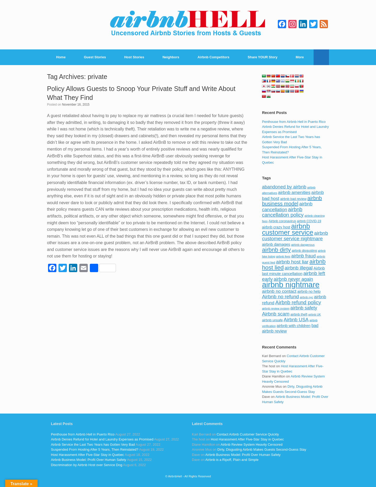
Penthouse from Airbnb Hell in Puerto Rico (294, 122)
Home (61, 57)
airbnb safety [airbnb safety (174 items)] (303, 308)
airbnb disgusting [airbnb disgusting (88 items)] (304, 251)
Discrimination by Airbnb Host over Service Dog (86, 465)
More (300, 57)
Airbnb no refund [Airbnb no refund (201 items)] (280, 296)
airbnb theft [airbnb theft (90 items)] (298, 314)
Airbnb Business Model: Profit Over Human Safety (88, 460)
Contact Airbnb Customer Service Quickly (248, 434)
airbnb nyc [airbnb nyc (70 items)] (306, 297)
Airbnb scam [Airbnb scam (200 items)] (275, 314)
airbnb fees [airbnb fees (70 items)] (283, 256)
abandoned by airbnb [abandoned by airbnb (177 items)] (284, 187)
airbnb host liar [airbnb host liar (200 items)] (292, 262)
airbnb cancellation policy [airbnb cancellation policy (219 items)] (282, 212)
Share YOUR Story (263, 57)
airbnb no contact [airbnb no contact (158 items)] (279, 291)
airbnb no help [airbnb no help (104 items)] (309, 291)
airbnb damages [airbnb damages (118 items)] (276, 244)
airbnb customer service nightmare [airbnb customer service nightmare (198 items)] (295, 236)
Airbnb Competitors (214, 57)
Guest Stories (95, 57)
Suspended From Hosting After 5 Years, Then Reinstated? (94, 449)
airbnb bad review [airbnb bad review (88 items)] (293, 199)
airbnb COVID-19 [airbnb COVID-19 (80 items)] (309, 221)
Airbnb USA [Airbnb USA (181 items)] (296, 319)
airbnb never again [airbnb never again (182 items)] (293, 279)
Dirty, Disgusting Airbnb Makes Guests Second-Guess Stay (262, 449)
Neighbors (170, 57)
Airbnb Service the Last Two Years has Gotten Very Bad (93, 444)
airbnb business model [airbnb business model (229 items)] (292, 201)
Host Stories (134, 57)
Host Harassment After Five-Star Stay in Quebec (87, 455)
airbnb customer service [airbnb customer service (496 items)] (287, 229)
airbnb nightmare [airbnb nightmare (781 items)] (290, 284)
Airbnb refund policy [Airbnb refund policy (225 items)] (298, 302)
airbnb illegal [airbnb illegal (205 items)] (299, 268)
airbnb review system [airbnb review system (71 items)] (275, 308)
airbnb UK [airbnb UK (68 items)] (314, 314)
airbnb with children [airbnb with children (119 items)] (294, 325)
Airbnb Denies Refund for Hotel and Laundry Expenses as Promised (102, 439)
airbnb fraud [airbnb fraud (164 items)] (303, 256)
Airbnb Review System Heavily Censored (252, 444)
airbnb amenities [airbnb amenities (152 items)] (294, 192)
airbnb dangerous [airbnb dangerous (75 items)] (303, 244)
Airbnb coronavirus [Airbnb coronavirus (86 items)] (282, 221)
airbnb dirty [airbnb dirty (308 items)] (276, 250)
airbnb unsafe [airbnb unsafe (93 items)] (272, 320)
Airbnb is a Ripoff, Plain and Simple (231, 460)
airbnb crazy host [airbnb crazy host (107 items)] (276, 227)
